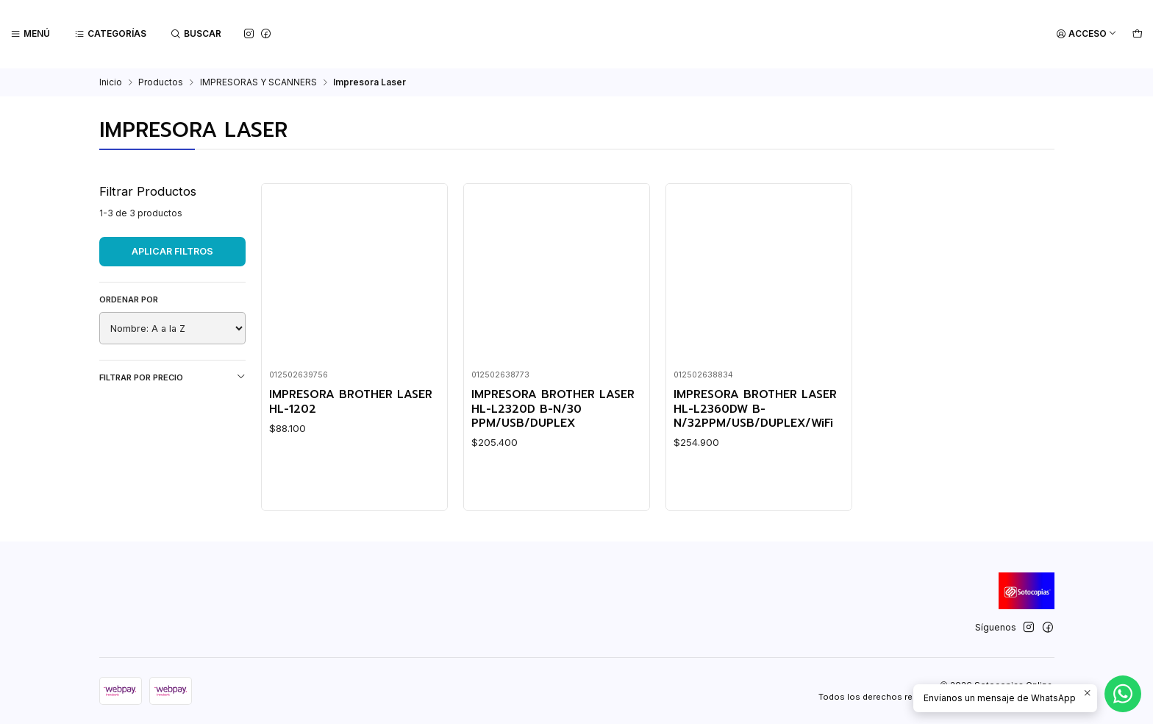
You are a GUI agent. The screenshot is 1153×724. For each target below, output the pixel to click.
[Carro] (1137, 34)
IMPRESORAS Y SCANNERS (258, 81)
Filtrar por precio (172, 376)
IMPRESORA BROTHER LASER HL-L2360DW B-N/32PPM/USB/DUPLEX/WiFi (755, 408)
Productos (160, 81)
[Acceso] (1086, 34)
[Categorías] (110, 34)
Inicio (110, 81)
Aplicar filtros (172, 250)
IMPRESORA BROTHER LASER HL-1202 (350, 401)
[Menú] (30, 34)
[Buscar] (196, 34)
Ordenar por (128, 299)
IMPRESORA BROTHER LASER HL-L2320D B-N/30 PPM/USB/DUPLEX (553, 408)
